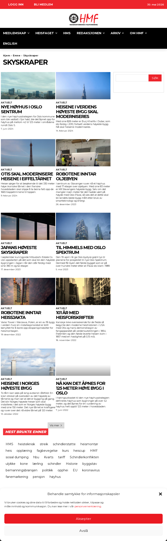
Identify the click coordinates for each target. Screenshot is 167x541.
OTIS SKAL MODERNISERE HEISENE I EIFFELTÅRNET (27, 176)
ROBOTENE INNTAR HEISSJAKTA (21, 315)
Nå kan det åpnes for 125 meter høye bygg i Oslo (80, 388)
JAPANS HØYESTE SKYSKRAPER (19, 250)
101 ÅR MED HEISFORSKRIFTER (74, 315)
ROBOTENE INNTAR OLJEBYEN (76, 176)
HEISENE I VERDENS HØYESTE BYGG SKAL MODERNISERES (77, 111)
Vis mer (56, 425)
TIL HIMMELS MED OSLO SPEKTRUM (80, 250)
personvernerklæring (88, 506)
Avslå (83, 531)
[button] (160, 494)
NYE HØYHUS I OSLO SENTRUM (21, 109)
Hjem (6, 55)
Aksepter (83, 519)
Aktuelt (6, 102)
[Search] (155, 78)
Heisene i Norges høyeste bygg (20, 386)
